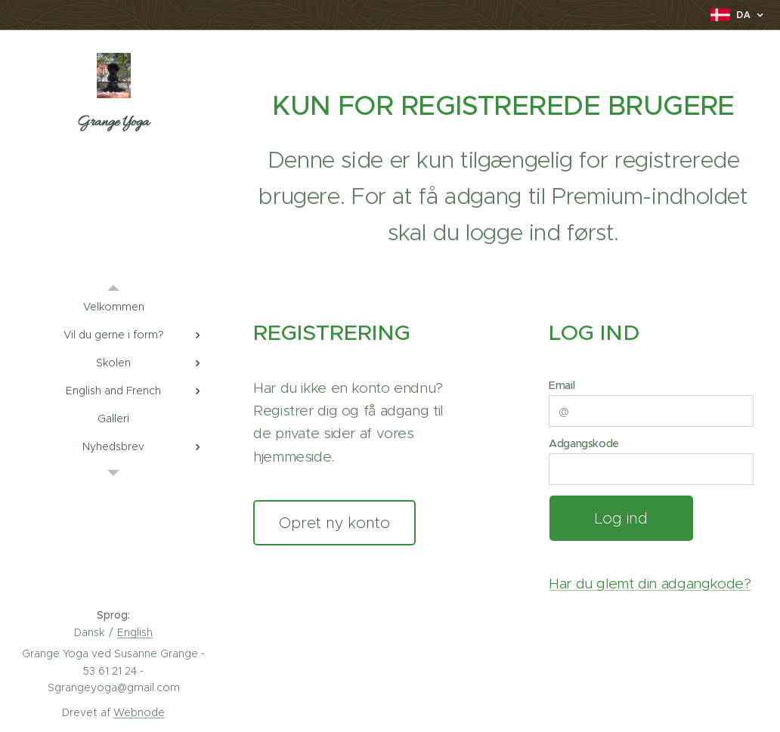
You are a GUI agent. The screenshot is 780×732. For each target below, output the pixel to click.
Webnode (139, 712)
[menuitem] (113, 307)
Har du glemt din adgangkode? (650, 583)
